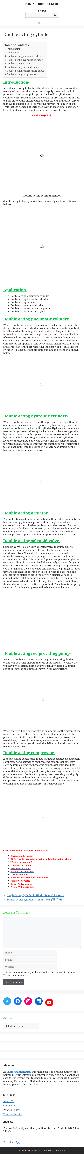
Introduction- (14, 48)
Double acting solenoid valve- (23, 67)
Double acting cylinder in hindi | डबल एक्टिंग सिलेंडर (35, 899)
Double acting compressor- (21, 74)
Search (42, 10)
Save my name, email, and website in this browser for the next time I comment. (42, 974)
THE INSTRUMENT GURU (42, 4)
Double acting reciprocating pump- (26, 70)
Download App (11, 1142)
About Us (8, 1101)
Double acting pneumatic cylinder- (26, 56)
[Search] (55, 15)
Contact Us (9, 1105)
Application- (13, 52)
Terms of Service (12, 1114)
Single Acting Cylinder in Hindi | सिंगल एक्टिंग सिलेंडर (35, 895)
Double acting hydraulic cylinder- (25, 59)
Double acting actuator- (19, 63)
